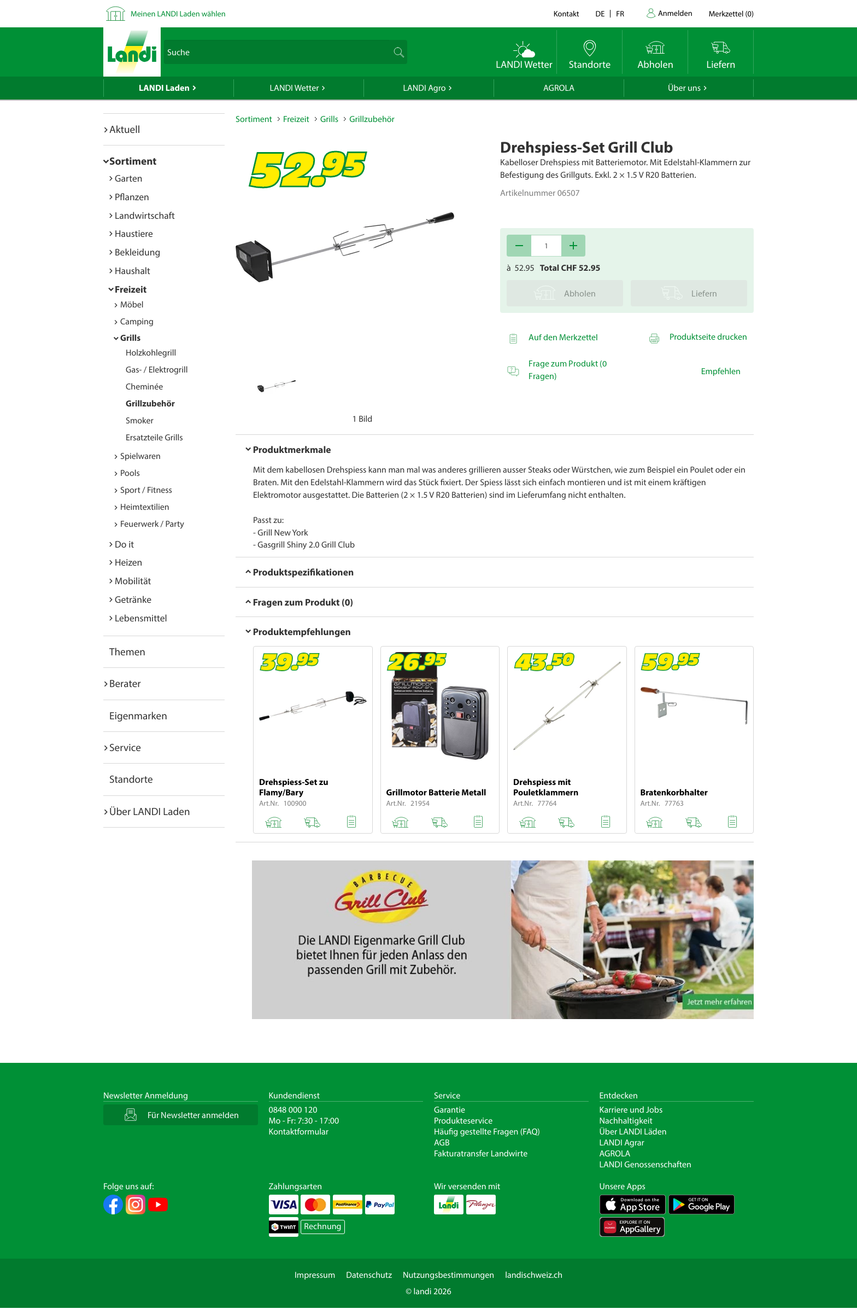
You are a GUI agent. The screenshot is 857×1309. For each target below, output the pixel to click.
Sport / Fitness (146, 490)
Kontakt (566, 13)
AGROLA (558, 88)
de (600, 13)
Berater (125, 683)
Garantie (449, 1109)
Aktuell (124, 129)
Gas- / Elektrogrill (156, 369)
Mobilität (133, 580)
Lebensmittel (141, 618)
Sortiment (132, 160)
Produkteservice (463, 1120)
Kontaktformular (299, 1131)
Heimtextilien (144, 507)
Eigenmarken (138, 715)
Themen (127, 651)
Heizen (128, 562)
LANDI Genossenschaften (645, 1164)
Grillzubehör (150, 403)
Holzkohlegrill (151, 352)
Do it (124, 544)
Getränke (133, 599)
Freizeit (130, 289)
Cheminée (144, 386)
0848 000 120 (293, 1109)
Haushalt (132, 270)
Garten (128, 178)
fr (620, 13)
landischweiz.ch (533, 1275)
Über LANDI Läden (633, 1131)
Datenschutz (369, 1275)
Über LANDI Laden (149, 811)
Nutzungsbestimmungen (448, 1275)
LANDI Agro (424, 88)
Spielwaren (140, 456)
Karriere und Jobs (631, 1109)
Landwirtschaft (145, 215)
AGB (442, 1142)
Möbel (132, 304)
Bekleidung (137, 252)
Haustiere (134, 233)
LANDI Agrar (622, 1142)
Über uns (684, 88)
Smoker (140, 420)
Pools (130, 473)
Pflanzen (132, 196)
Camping (137, 321)
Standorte (131, 779)
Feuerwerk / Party (152, 524)
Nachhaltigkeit (626, 1120)
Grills (130, 338)
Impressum (315, 1275)
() (731, 13)
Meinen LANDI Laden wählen (178, 13)
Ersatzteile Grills (154, 437)
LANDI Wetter (294, 88)
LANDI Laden (164, 88)
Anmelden (675, 13)
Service (125, 747)
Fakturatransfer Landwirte (480, 1153)
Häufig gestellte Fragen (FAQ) (487, 1131)
